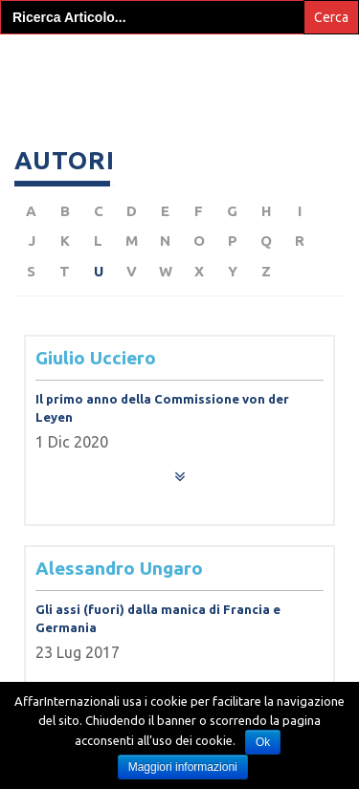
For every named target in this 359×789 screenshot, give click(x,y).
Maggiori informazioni (182, 767)
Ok (263, 742)
